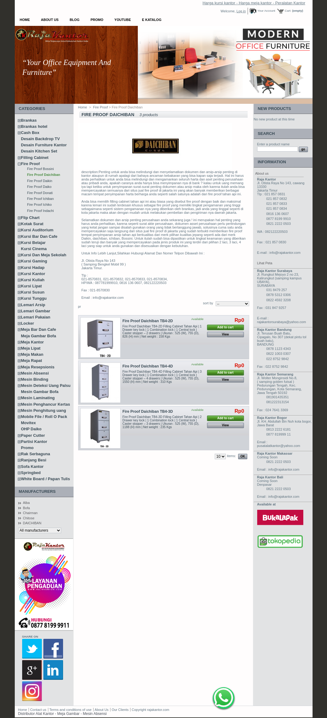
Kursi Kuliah (33, 280)
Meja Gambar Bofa (38, 336)
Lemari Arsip (33, 304)
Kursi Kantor (33, 273)
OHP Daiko (31, 429)
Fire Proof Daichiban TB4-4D (147, 366)
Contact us (38, 710)
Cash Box (30, 132)
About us (262, 173)
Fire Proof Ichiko (39, 204)
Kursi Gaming (34, 261)
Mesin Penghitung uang (43, 410)
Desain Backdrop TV (40, 138)
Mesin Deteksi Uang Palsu (45, 385)
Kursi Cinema (34, 248)
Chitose (28, 518)
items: (231, 456)
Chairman (30, 513)
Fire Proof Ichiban (40, 199)
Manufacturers (37, 491)
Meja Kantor (32, 342)
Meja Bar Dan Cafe (38, 329)
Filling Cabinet (35, 157)
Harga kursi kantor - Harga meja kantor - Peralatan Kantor (253, 3)
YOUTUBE (122, 20)
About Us (49, 20)
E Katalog (152, 20)
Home (25, 20)
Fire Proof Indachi (40, 211)
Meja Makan (32, 354)
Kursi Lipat (31, 286)
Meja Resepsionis (37, 367)
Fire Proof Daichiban (43, 174)
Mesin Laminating (38, 398)
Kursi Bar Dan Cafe (39, 236)
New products (274, 108)
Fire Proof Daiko (39, 187)
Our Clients (121, 710)
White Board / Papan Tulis (45, 479)
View (225, 334)
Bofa (26, 508)
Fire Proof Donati (40, 193)
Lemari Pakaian (35, 317)
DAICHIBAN (32, 523)
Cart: (288, 10)
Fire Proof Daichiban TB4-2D (147, 321)
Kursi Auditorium (37, 230)
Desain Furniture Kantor (44, 145)
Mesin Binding (34, 379)
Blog (74, 20)
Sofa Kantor (32, 466)
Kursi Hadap (33, 267)
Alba (26, 503)
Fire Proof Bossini (40, 169)
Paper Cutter (33, 435)
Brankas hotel (34, 126)
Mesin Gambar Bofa (39, 391)
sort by (208, 303)
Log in (241, 11)
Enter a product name (273, 144)
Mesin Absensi (35, 373)
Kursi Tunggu (34, 298)
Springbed (31, 472)
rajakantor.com (158, 710)
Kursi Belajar (33, 242)
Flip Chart (30, 217)
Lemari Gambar (35, 311)
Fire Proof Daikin (39, 181)
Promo (96, 20)
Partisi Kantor (34, 441)
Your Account (266, 10)
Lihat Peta (265, 263)
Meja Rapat (31, 360)
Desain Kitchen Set (39, 151)
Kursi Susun (33, 292)
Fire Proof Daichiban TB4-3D (147, 411)
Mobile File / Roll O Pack (44, 416)
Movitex (28, 422)
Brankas (29, 120)
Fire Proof (30, 163)
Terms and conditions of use (71, 710)
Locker (27, 323)
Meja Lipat (31, 348)
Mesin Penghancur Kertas (45, 404)
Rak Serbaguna (35, 454)
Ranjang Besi (33, 460)
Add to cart (225, 327)
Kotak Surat (32, 223)
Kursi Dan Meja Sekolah (43, 255)
